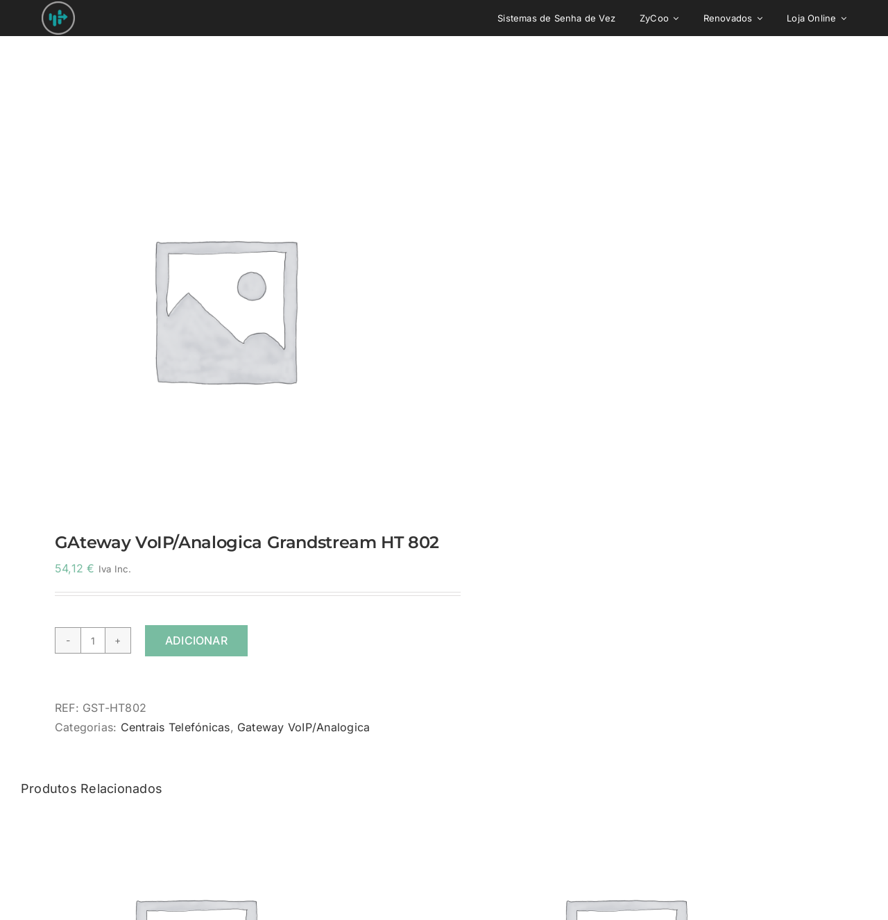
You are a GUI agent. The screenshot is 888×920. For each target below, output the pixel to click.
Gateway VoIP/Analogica (303, 727)
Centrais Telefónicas (175, 727)
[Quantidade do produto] (92, 640)
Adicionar (196, 640)
